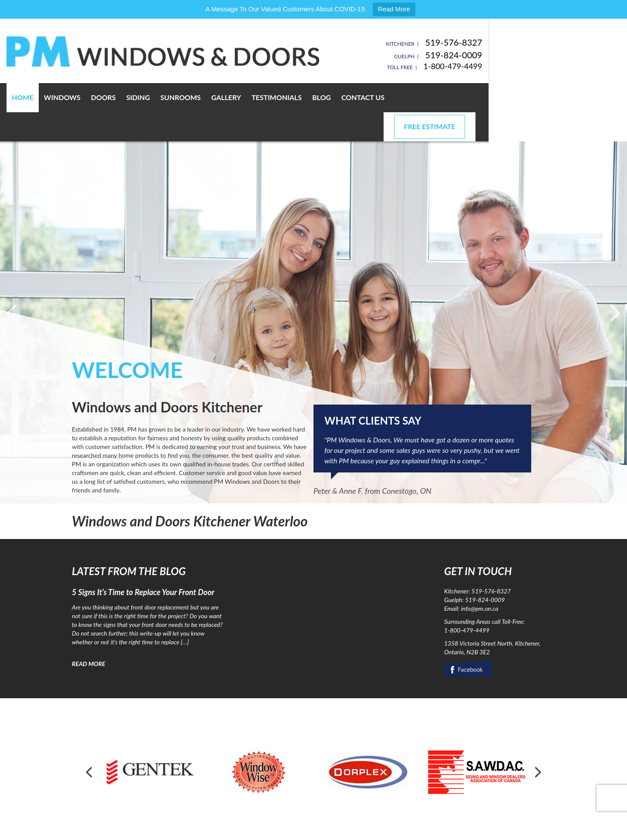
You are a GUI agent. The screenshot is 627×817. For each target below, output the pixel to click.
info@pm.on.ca (480, 579)
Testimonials (342, 97)
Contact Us (428, 97)
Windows (127, 97)
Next (537, 743)
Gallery (291, 97)
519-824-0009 (526, 55)
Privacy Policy (180, 808)
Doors (168, 97)
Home (88, 97)
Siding (203, 97)
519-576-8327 (526, 42)
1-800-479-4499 (525, 66)
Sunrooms (246, 97)
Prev (90, 743)
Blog (387, 97)
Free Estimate (502, 97)
